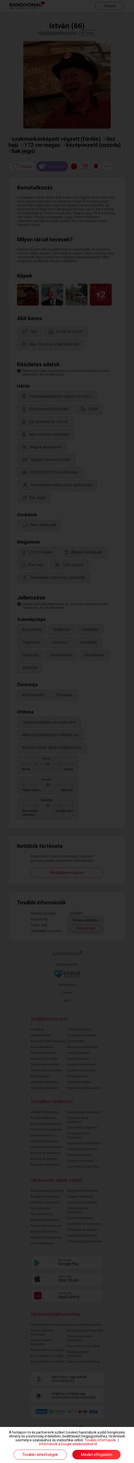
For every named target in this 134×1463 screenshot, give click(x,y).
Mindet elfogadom (96, 1454)
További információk (100, 1440)
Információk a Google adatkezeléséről (68, 1444)
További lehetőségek (40, 1454)
